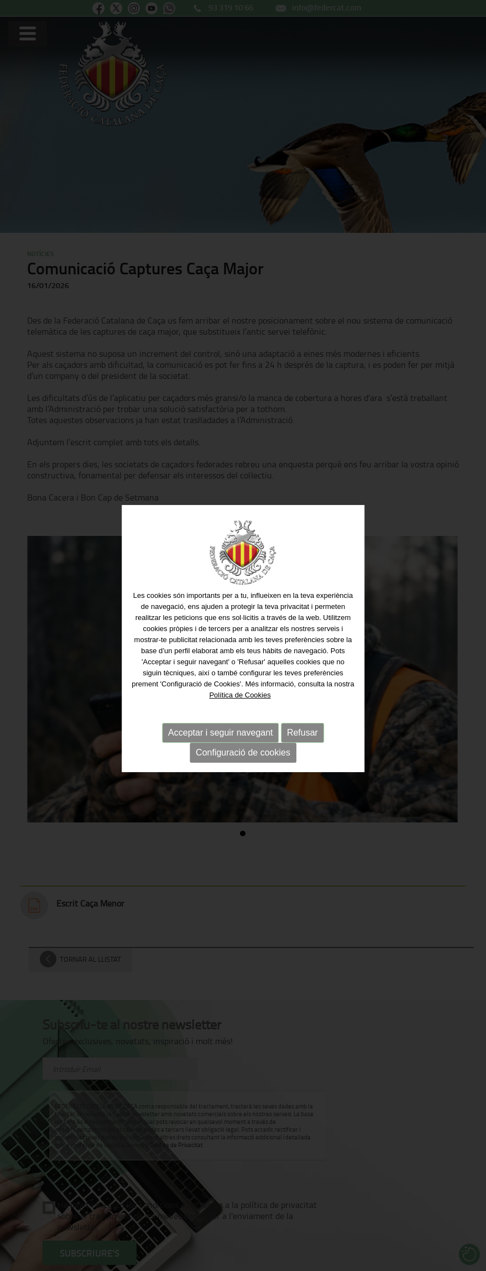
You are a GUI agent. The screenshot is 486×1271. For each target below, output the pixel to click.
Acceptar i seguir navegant (220, 733)
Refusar (302, 733)
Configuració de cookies (243, 753)
